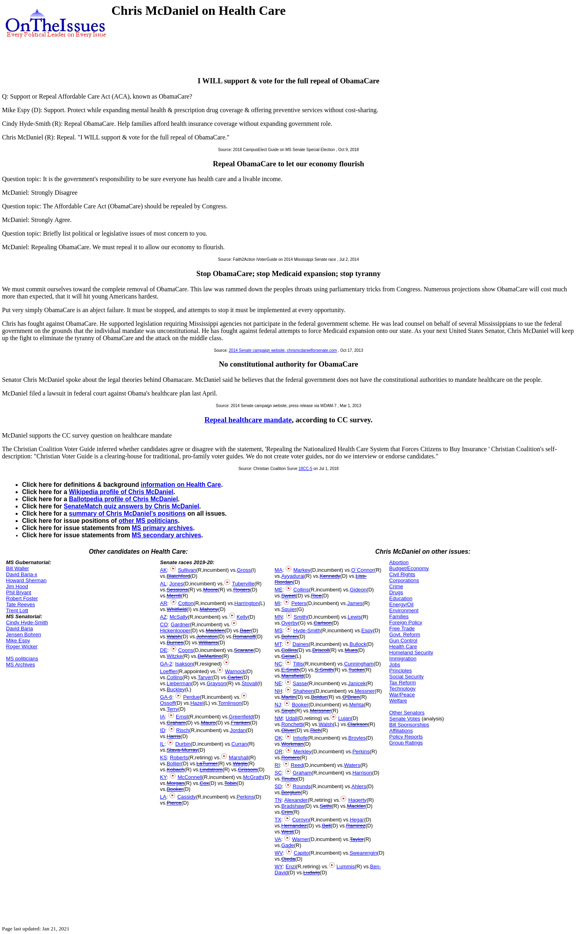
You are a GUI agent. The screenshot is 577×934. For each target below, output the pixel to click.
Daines (301, 644)
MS (278, 630)
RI (277, 765)
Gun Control (403, 640)
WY (278, 866)
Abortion (398, 562)
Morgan (175, 783)
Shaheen (303, 691)
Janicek (357, 683)
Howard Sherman (26, 580)
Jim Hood (17, 586)
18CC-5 (305, 468)
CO (164, 624)
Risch (183, 730)
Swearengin (363, 853)
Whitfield (177, 609)
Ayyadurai (293, 576)
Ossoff (167, 703)
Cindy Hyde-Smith (27, 622)
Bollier (174, 764)
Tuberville (243, 584)
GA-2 (166, 664)
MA (278, 570)
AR (163, 603)
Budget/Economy (409, 568)
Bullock (357, 644)
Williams (208, 642)
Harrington (246, 603)
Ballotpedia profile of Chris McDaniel (123, 499)
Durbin (182, 744)
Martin (288, 697)
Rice (316, 596)
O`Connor (362, 570)
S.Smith (324, 670)
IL (162, 744)
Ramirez (355, 826)
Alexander (296, 800)
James (354, 603)
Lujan (344, 718)
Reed (297, 765)
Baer (245, 630)
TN (277, 800)
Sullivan (187, 570)
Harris (174, 736)
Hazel (197, 703)
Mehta (356, 705)
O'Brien (350, 697)
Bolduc (319, 697)
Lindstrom (211, 770)
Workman (292, 744)
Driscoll (320, 650)
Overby (289, 623)
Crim (286, 812)
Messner (365, 691)
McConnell (190, 777)
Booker (175, 789)
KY (163, 777)
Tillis (298, 664)
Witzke (174, 656)
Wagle (240, 764)
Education (400, 598)
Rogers (241, 590)
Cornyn (300, 820)
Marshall (238, 757)
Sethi (326, 806)
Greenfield (241, 717)
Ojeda (288, 859)
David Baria (19, 628)
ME (278, 590)
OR (278, 751)
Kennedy (330, 576)
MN (278, 617)
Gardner (180, 624)
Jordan (238, 730)
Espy (367, 630)
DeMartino (210, 656)
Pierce (174, 803)
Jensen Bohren (23, 634)
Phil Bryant (18, 592)
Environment (403, 610)
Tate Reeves (20, 604)
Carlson (323, 623)
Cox (204, 783)
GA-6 (166, 697)
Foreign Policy (405, 622)
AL (163, 584)
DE (163, 650)
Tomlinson (230, 703)
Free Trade (402, 628)
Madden (215, 630)
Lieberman (179, 683)
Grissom (247, 770)
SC (278, 773)
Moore (210, 590)
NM (278, 718)
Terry (172, 709)
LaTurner (206, 764)
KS (163, 757)
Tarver (205, 677)
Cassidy (186, 797)
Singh (288, 711)
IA (162, 717)
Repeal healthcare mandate (248, 420)
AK (163, 570)
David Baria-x (21, 574)
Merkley (302, 751)
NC (278, 664)
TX (277, 820)
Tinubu (289, 779)
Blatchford (178, 576)
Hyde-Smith (307, 630)
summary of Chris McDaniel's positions (127, 513)
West (287, 832)
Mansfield (292, 676)
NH (278, 691)
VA (277, 839)
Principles (400, 671)
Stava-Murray (182, 750)
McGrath (253, 777)
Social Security (406, 677)
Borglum (291, 792)
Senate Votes (404, 719)
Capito (301, 853)
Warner (300, 839)
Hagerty (357, 800)
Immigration (402, 659)
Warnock (235, 671)
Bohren (289, 636)
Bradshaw (293, 806)
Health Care (403, 647)
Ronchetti (292, 724)
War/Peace (402, 695)
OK (278, 738)
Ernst (182, 717)
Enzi (291, 866)
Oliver (288, 730)
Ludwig (311, 872)
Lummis (346, 866)
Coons (186, 650)
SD (278, 786)
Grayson (216, 683)
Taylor (357, 839)
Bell (326, 826)
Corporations (404, 580)
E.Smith (290, 670)
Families (398, 616)
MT (277, 644)
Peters (299, 603)
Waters (352, 765)
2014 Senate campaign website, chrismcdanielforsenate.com (283, 350)
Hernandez (294, 826)
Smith (300, 617)
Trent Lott (17, 610)
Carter (235, 677)
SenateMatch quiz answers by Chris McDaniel (131, 506)
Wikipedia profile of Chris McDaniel (121, 491)
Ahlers (358, 786)
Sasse (300, 683)
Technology (402, 689)
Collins (174, 677)
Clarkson (357, 724)
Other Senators (406, 713)
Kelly (242, 617)
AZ (163, 617)
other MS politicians (148, 520)
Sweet (288, 596)
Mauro (208, 723)
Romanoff (244, 636)
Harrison (362, 773)
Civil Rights (402, 574)
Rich (315, 730)
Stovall (249, 683)
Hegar (357, 820)
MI (277, 603)
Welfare (398, 701)
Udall (292, 718)
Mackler (356, 806)
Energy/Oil (401, 604)
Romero (290, 757)
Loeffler (168, 671)
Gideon (358, 590)
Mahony (209, 609)
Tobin (230, 783)
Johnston (207, 636)
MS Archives (20, 665)
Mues (351, 650)
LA (163, 797)
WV (278, 853)
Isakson (184, 664)
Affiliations (401, 731)
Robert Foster (22, 598)
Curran (240, 744)
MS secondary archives (166, 535)
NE (278, 683)
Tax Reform (402, 683)
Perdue (191, 697)
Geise (288, 656)
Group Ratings (406, 743)
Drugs (396, 592)
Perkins (245, 797)
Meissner (320, 711)
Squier (289, 609)
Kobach (175, 770)
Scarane (243, 650)
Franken (240, 723)
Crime (396, 586)
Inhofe (300, 738)
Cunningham (359, 664)
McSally (178, 617)
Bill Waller (17, 568)
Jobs (394, 665)
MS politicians (22, 659)
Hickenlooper (175, 630)
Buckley (176, 689)
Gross (244, 570)
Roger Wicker (22, 647)
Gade (287, 845)
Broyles (356, 738)
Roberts (179, 757)
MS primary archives (162, 527)
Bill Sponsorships (409, 725)
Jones (176, 584)
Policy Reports (406, 737)
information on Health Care (181, 484)
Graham (176, 723)
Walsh (174, 636)
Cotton (186, 603)
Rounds (302, 786)
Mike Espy (18, 640)
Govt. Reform (404, 634)
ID (162, 730)
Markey (302, 570)
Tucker (356, 670)
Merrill (174, 596)
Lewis (354, 617)
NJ (277, 705)
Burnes (175, 642)
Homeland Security (411, 653)
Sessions (177, 590)
